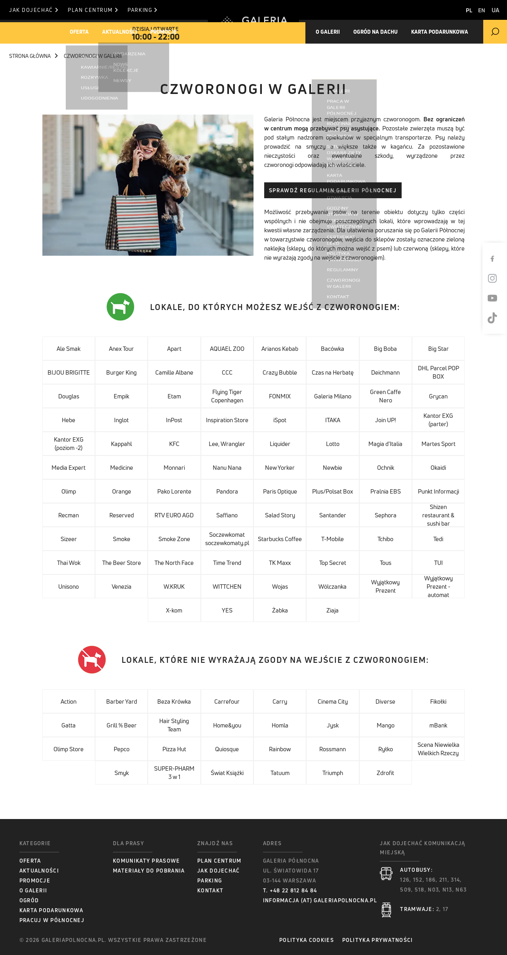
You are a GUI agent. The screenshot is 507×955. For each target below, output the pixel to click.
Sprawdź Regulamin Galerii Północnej (333, 190)
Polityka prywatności (386, 940)
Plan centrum (107, 9)
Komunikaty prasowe (146, 860)
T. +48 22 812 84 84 (290, 890)
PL (455, 10)
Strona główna (33, 55)
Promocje (184, 31)
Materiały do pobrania (149, 870)
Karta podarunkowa (51, 910)
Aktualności (132, 31)
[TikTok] (497, 318)
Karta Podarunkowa (460, 31)
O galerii (332, 31)
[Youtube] (497, 298)
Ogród (29, 900)
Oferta (83, 31)
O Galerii (33, 890)
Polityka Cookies (306, 940)
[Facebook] (497, 258)
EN (475, 10)
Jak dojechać (33, 9)
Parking (169, 9)
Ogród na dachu (388, 31)
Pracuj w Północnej (51, 920)
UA (495, 10)
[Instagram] (497, 278)
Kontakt (210, 890)
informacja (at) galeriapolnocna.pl (320, 900)
